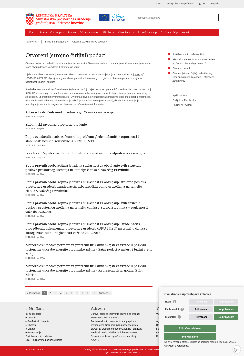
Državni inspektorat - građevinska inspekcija (114, 336)
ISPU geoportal (33, 313)
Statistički (170, 323)
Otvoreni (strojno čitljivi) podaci (88, 41)
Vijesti (32, 32)
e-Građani (30, 328)
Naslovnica (31, 41)
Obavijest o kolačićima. (176, 345)
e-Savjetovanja (33, 332)
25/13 (137, 74)
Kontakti (186, 32)
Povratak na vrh (35, 349)
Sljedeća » (104, 293)
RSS (158, 3)
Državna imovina (88, 32)
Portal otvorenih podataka (39, 336)
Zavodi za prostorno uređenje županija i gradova (116, 328)
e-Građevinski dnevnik (37, 321)
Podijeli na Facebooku (182, 100)
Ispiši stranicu (177, 95)
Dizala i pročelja (169, 32)
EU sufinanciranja (147, 32)
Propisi (72, 32)
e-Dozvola (30, 317)
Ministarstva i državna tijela (105, 317)
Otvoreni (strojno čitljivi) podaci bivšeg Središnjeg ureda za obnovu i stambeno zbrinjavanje (193, 77)
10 (93, 293)
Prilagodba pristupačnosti (180, 3)
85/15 (30, 78)
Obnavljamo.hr (126, 32)
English (215, 3)
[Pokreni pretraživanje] (215, 17)
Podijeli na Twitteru (180, 105)
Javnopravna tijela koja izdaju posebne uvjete (115, 325)
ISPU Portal (108, 32)
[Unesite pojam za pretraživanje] (161, 17)
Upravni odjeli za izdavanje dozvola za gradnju (115, 313)
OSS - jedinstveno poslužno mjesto (43, 340)
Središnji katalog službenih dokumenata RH (114, 332)
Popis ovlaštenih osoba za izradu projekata (113, 321)
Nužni (168, 308)
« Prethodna (33, 293)
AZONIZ (95, 340)
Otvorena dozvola (80, 96)
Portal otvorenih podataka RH (188, 54)
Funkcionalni (172, 316)
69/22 (40, 78)
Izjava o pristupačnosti (129, 352)
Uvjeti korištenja (111, 352)
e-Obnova (30, 325)
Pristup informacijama (52, 32)
